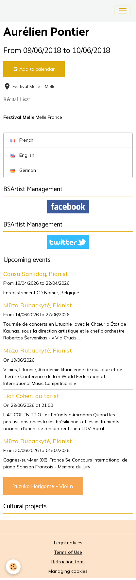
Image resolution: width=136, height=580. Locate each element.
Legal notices (68, 543)
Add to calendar (34, 69)
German (23, 170)
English (22, 155)
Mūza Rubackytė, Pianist (37, 305)
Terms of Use (68, 552)
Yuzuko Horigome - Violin (43, 486)
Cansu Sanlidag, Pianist (35, 273)
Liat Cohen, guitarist (31, 395)
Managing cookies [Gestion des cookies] (68, 571)
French (21, 140)
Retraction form (68, 562)
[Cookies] (13, 566)
